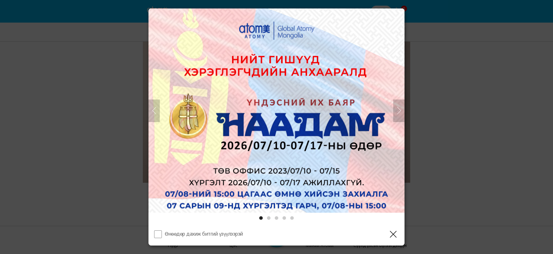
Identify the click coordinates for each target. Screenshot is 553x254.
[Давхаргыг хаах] (393, 234)
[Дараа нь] (399, 110)
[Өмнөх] (154, 110)
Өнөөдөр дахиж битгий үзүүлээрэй (204, 233)
